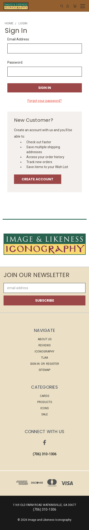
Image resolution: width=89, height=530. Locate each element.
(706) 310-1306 (44, 454)
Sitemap (44, 370)
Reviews (44, 345)
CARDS (44, 396)
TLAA (44, 357)
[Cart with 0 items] (74, 6)
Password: (15, 62)
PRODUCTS (44, 402)
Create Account (37, 179)
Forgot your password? (45, 101)
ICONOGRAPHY (44, 351)
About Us (45, 339)
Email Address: (18, 39)
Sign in (35, 363)
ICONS (44, 408)
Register (52, 363)
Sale (44, 414)
